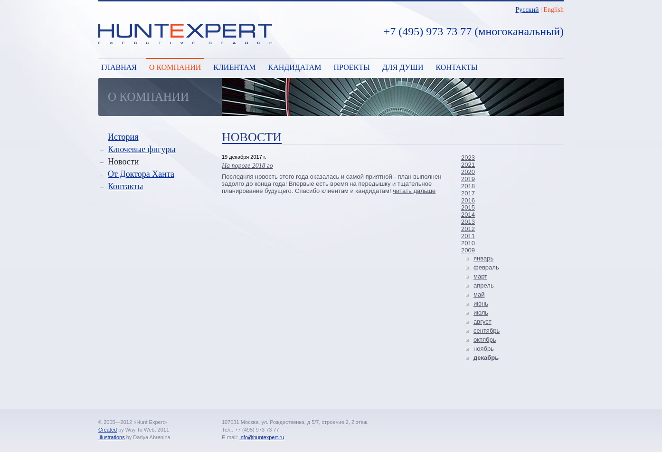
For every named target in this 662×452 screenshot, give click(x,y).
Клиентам (234, 67)
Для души (403, 67)
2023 (468, 157)
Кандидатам (294, 67)
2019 (468, 179)
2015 (468, 207)
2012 (468, 228)
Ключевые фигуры (142, 149)
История (123, 137)
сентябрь (486, 330)
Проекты (352, 67)
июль (480, 312)
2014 (468, 214)
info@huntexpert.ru (261, 437)
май (478, 294)
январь (483, 258)
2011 (468, 236)
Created (107, 430)
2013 (468, 221)
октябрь (484, 339)
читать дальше (414, 190)
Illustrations (111, 437)
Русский (527, 9)
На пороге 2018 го (247, 165)
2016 (468, 200)
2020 (468, 171)
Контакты (457, 67)
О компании (175, 67)
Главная (119, 67)
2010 (468, 243)
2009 (468, 250)
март (480, 276)
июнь (480, 303)
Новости (123, 161)
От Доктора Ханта (141, 174)
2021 (468, 164)
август (482, 321)
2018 (468, 186)
